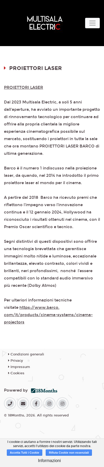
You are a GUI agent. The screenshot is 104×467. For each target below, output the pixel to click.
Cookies (16, 373)
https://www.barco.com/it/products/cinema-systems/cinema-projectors (48, 315)
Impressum (19, 367)
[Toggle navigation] (92, 23)
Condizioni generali (26, 354)
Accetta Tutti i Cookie (24, 452)
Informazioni (49, 460)
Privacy (15, 361)
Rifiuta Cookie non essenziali (69, 452)
